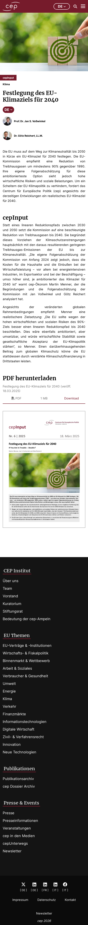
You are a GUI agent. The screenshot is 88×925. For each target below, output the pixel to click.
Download (71, 398)
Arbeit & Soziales (17, 668)
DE (8, 110)
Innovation (12, 744)
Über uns (10, 581)
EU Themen (17, 635)
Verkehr (9, 706)
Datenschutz (46, 900)
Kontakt (70, 900)
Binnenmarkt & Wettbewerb (26, 661)
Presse (8, 813)
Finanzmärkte (14, 714)
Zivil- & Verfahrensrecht (23, 737)
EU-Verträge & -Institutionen (27, 645)
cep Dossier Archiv (19, 786)
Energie (9, 691)
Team (7, 588)
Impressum (20, 900)
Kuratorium (12, 604)
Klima (7, 699)
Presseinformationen (20, 820)
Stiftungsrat (13, 611)
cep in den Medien (19, 836)
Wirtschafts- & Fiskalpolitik (25, 653)
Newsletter (12, 851)
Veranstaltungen (17, 828)
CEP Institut (17, 571)
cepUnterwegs (15, 843)
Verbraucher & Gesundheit (25, 676)
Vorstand (10, 596)
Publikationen (19, 768)
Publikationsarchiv (18, 779)
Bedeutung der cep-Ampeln (26, 619)
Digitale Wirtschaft (18, 729)
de (62, 6)
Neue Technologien (19, 752)
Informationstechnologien (24, 721)
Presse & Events (21, 803)
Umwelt (9, 683)
